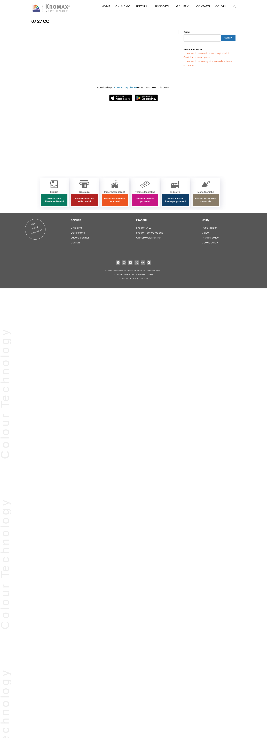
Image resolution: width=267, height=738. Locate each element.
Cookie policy (210, 242)
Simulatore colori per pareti (197, 58)
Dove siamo (78, 233)
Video (205, 233)
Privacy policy (210, 237)
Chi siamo (77, 228)
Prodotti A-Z (143, 228)
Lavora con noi (80, 237)
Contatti (75, 242)
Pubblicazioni (210, 228)
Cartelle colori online (148, 237)
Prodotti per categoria (149, 233)
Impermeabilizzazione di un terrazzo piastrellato (207, 54)
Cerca (187, 33)
